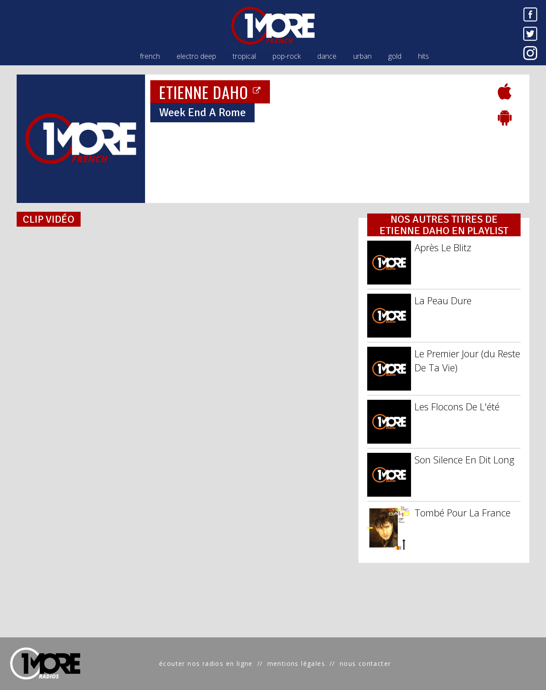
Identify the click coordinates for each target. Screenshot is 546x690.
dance (327, 56)
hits (423, 56)
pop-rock (287, 56)
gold (394, 56)
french (150, 56)
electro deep (196, 56)
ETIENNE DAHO (210, 91)
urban (362, 56)
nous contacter (365, 663)
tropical (244, 56)
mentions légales (296, 663)
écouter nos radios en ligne (206, 663)
